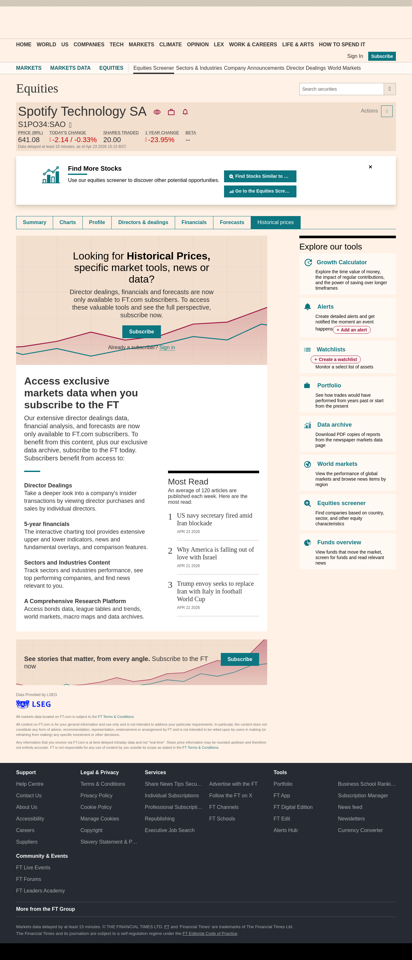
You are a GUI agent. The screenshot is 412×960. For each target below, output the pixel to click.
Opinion (198, 44)
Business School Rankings (367, 784)
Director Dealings (306, 68)
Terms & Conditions (102, 784)
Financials (194, 222)
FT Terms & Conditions (116, 717)
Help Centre (29, 784)
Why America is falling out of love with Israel (215, 553)
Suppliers (27, 842)
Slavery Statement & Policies (109, 842)
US (64, 44)
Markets (141, 44)
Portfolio (329, 385)
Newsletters (351, 818)
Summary (34, 222)
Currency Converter (360, 830)
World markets (337, 464)
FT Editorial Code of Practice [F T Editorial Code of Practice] (210, 933)
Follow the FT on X (230, 795)
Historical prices (276, 222)
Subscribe (382, 56)
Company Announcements (254, 68)
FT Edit (282, 818)
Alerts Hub (286, 830)
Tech (116, 44)
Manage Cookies (99, 818)
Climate (170, 44)
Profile (97, 222)
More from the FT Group (45, 909)
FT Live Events (33, 867)
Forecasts (232, 222)
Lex (219, 44)
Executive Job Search (170, 830)
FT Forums (28, 879)
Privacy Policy (96, 795)
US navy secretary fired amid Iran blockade (214, 519)
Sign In (355, 56)
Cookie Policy (96, 807)
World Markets (344, 68)
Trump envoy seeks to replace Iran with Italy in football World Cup (215, 591)
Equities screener (341, 503)
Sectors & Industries (199, 68)
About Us (26, 807)
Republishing (160, 818)
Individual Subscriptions (172, 795)
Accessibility (30, 818)
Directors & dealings (143, 222)
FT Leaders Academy (40, 890)
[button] (19, 22)
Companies (89, 44)
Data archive (334, 424)
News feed (350, 807)
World (46, 44)
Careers (25, 830)
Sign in (167, 347)
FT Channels (224, 807)
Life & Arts (298, 44)
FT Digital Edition (293, 807)
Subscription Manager (363, 795)
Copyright (91, 830)
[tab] (34, 222)
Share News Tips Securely (174, 784)
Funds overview (339, 542)
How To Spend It (342, 44)
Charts (68, 222)
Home (24, 44)
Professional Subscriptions (174, 807)
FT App (282, 795)
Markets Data (70, 68)
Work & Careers (253, 44)
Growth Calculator (342, 262)
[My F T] (387, 22)
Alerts (325, 306)
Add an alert (354, 329)
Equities (111, 68)
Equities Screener (153, 68)
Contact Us (29, 795)
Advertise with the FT (233, 784)
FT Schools (222, 818)
